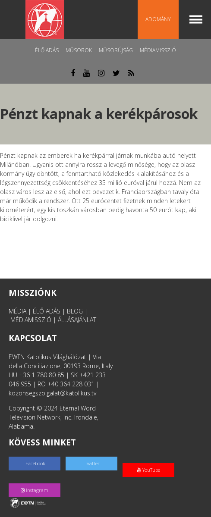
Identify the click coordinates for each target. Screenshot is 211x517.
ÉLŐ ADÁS (46, 311)
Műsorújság (116, 50)
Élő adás (47, 50)
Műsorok (79, 50)
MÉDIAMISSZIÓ (30, 320)
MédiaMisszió (158, 50)
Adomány (158, 19)
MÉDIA (17, 311)
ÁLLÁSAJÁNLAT (77, 320)
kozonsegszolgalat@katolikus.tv (52, 393)
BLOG (75, 311)
